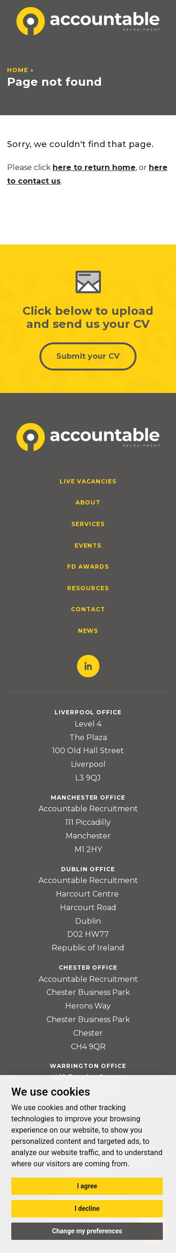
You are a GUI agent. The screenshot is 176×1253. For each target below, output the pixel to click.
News (88, 630)
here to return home (94, 167)
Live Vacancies (88, 481)
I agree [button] (87, 1186)
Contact (88, 609)
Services (88, 523)
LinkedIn (88, 666)
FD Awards (88, 566)
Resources (88, 588)
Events (88, 545)
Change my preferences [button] (87, 1231)
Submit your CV (88, 356)
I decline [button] (87, 1208)
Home (17, 70)
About (88, 502)
